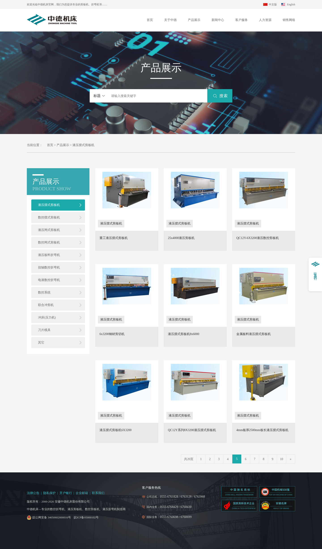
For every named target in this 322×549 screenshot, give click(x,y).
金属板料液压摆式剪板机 (253, 334)
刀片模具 (44, 330)
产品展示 (194, 20)
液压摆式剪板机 (49, 205)
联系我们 (98, 493)
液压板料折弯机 (49, 255)
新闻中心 (218, 20)
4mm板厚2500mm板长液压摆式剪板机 (262, 430)
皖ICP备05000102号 (86, 517)
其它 (41, 342)
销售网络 (289, 20)
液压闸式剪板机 (49, 230)
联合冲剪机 (46, 305)
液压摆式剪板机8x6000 (183, 334)
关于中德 (170, 20)
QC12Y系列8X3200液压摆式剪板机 (192, 430)
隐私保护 (49, 493)
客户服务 (241, 20)
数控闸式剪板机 (49, 242)
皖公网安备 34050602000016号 (51, 517)
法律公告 (33, 493)
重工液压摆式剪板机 (114, 238)
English (291, 4)
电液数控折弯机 (49, 280)
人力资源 (265, 20)
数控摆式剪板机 (49, 217)
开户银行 (65, 493)
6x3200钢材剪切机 (112, 334)
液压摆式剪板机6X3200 (115, 430)
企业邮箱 (82, 493)
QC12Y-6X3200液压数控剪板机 (257, 238)
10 (281, 459)
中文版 (273, 4)
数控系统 (44, 292)
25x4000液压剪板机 (181, 238)
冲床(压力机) (47, 317)
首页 (150, 20)
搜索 (223, 96)
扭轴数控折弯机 (49, 267)
